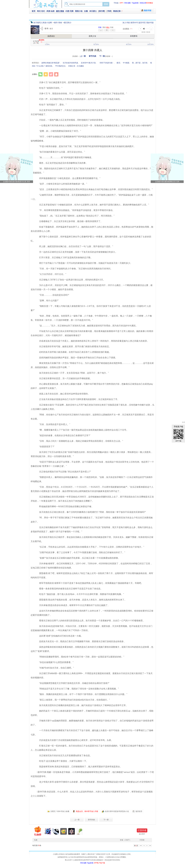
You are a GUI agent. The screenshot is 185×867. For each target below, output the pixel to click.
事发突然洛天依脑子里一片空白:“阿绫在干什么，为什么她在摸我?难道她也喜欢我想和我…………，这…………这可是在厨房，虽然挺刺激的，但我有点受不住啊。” (92, 365)
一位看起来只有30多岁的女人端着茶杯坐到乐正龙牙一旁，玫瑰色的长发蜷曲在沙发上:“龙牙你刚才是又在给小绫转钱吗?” (93, 125)
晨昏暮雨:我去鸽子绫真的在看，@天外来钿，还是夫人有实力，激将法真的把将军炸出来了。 (80, 600)
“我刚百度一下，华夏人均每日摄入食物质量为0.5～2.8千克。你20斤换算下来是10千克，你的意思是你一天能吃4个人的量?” (91, 308)
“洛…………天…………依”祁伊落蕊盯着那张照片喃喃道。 (64, 157)
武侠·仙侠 (50, 11)
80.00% (128, 44)
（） (128, 29)
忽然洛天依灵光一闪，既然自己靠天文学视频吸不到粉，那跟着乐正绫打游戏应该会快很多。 (80, 641)
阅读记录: (117, 11)
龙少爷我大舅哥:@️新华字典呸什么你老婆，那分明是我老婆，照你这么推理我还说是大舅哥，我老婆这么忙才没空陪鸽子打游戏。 (92, 784)
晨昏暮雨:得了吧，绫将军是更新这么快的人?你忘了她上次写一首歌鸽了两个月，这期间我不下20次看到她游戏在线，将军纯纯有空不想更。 (92, 575)
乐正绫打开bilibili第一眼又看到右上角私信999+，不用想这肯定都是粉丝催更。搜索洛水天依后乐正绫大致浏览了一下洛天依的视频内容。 (92, 675)
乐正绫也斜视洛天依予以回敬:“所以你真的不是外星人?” (63, 472)
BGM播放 (149, 3)
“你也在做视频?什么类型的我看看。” (54, 662)
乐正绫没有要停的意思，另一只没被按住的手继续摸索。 (63, 378)
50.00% (96, 44)
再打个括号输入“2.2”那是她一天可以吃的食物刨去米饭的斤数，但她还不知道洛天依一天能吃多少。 (83, 263)
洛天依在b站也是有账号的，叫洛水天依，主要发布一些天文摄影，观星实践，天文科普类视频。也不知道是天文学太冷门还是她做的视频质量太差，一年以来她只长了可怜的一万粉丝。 (91, 628)
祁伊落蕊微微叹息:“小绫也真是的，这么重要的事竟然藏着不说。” (67, 178)
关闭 (183, 422)
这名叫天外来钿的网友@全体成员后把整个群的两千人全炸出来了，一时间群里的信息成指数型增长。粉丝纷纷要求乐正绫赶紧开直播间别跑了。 (92, 613)
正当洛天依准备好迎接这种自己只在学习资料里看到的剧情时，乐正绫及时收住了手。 (77, 399)
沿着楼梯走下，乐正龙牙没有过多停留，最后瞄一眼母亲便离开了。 (69, 221)
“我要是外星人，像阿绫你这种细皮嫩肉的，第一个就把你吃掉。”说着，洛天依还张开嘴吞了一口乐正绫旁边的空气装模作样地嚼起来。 (92, 479)
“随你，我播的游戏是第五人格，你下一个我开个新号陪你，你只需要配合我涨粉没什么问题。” (81, 694)
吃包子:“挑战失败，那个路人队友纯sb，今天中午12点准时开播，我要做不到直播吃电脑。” (79, 594)
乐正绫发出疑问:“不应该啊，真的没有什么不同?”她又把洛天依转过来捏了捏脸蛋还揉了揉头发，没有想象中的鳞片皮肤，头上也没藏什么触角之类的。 (92, 407)
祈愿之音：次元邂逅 (76, 66)
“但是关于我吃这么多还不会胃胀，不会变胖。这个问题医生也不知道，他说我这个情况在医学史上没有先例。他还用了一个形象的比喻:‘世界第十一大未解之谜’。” (92, 464)
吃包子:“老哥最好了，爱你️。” (50, 105)
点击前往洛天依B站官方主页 (16, 167)
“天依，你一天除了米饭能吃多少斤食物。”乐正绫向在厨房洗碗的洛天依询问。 (73, 268)
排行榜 (101, 11)
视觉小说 (78, 11)
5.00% (47, 44)
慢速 (104, 27)
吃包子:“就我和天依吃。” (48, 88)
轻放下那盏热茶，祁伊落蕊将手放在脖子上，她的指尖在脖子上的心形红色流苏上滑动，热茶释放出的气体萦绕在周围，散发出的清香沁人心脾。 (92, 229)
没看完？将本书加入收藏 (59, 811)
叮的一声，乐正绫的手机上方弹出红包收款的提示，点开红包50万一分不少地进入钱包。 (78, 99)
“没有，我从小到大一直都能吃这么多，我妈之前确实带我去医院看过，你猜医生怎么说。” (79, 441)
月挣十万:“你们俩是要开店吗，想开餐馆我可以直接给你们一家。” (67, 82)
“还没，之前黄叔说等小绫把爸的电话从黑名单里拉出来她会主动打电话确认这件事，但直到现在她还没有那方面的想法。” (94, 189)
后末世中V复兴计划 (88, 63)
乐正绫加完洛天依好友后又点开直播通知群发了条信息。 (63, 755)
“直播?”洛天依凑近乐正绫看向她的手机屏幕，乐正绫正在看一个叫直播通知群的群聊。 (77, 558)
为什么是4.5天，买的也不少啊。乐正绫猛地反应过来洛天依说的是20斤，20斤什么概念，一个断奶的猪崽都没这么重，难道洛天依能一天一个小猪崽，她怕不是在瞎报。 (91, 287)
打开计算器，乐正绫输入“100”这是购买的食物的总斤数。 (64, 257)
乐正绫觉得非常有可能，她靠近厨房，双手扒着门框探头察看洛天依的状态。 (73, 346)
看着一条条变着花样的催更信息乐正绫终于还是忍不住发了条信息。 (69, 589)
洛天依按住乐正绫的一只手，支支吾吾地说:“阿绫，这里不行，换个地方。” (72, 373)
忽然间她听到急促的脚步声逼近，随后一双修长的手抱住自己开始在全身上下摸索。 (76, 357)
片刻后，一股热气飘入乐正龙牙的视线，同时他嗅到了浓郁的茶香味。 (70, 120)
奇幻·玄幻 (41, 11)
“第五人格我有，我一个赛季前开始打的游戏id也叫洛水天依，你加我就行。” (72, 700)
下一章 (102, 56)
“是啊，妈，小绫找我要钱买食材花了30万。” (58, 131)
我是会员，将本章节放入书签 (87, 811)
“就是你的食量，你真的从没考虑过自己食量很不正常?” (62, 435)
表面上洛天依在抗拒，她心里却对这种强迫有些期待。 (62, 394)
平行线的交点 (60, 66)
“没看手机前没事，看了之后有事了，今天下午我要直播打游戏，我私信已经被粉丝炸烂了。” (80, 552)
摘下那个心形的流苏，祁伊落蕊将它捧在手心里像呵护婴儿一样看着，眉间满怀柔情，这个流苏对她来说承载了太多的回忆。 (91, 239)
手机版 (116, 3)
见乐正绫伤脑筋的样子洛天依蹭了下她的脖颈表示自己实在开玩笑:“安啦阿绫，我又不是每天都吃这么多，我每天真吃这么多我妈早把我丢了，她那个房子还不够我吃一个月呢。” (91, 529)
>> (150, 846)
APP (121, 3)
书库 (109, 11)
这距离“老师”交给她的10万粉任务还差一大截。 (59, 636)
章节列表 (92, 56)
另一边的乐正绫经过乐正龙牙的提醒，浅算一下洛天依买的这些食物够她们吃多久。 (76, 252)
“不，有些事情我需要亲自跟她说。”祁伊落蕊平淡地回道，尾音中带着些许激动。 (75, 210)
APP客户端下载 (99, 863)
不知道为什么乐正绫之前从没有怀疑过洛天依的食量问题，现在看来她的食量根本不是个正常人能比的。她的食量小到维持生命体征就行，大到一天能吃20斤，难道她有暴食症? (92, 333)
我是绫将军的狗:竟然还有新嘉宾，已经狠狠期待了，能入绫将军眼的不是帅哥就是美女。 (78, 766)
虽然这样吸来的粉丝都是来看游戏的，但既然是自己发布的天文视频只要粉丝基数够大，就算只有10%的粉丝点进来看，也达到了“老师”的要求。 (92, 649)
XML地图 (127, 3)
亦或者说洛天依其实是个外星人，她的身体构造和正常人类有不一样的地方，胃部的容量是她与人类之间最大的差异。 (92, 341)
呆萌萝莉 (133, 36)
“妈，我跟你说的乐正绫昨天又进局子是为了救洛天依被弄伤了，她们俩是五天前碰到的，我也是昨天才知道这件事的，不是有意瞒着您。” (92, 170)
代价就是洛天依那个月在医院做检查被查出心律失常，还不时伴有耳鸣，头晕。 (74, 740)
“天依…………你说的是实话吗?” (52, 295)
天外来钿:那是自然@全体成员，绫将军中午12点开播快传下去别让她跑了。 (72, 605)
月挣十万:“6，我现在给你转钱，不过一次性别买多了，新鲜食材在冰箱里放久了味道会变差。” (81, 93)
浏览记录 (143, 3)
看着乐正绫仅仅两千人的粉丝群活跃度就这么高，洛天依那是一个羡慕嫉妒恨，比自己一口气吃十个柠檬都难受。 (90, 620)
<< (141, 846)
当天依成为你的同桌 (70, 63)
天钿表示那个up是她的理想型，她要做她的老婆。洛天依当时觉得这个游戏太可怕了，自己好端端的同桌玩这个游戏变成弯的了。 (92, 723)
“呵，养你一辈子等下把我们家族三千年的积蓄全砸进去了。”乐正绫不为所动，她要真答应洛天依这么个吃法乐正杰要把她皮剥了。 (92, 519)
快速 (111, 27)
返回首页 (138, 811)
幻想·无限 (69, 11)
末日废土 (93, 11)
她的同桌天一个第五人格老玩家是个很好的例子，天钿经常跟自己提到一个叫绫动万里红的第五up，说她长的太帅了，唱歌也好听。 (92, 713)
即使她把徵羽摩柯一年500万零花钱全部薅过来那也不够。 (64, 506)
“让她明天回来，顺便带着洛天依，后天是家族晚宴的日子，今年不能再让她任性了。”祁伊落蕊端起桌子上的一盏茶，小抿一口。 (92, 197)
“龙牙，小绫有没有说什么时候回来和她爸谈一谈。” (61, 184)
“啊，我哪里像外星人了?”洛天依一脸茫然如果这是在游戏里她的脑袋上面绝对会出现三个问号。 (81, 430)
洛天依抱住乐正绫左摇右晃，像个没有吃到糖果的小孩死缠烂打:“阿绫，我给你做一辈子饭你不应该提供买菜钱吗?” (90, 512)
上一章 (83, 56)
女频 (86, 11)
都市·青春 (60, 11)
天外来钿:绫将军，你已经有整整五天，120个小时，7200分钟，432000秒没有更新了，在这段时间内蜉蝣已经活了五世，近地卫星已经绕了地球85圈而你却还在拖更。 (91, 565)
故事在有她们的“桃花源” (50, 63)
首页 (33, 11)
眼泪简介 (67, 23)
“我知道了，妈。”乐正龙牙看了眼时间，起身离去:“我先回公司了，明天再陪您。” (74, 216)
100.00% (150, 44)
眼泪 (118, 63)
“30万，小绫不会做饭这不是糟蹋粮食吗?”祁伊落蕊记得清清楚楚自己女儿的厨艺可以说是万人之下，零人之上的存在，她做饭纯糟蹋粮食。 (92, 138)
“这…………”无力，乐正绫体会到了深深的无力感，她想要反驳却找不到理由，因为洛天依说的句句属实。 (86, 326)
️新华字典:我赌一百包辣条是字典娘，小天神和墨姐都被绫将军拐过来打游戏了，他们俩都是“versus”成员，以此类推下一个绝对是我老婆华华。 (92, 774)
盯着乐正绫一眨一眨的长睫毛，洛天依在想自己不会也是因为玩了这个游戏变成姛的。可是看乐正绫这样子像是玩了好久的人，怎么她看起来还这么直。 (92, 748)
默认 (108, 27)
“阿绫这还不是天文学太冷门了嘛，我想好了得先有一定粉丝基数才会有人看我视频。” (77, 689)
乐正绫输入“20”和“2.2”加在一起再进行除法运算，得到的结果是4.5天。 (70, 280)
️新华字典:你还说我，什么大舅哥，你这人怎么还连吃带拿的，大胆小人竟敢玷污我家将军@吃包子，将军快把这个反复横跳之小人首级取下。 (92, 794)
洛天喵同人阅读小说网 (42, 23)
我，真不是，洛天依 (139, 63)
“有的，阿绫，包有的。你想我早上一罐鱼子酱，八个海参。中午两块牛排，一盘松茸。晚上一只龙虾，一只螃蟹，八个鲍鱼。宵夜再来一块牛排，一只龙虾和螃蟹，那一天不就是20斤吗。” (91, 318)
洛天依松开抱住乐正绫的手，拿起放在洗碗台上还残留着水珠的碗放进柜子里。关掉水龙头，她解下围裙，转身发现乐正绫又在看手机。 (92, 539)
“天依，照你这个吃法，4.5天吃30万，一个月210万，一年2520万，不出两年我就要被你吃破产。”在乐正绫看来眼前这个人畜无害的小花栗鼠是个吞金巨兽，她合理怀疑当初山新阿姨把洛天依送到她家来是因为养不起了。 (92, 489)
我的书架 (150, 23)
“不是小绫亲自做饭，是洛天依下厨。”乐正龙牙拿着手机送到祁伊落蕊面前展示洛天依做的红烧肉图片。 (85, 146)
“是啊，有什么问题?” (47, 300)
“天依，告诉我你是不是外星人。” (52, 424)
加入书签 (126, 23)
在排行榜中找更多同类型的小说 (117, 811)
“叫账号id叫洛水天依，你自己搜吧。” (54, 668)
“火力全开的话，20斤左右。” (50, 274)
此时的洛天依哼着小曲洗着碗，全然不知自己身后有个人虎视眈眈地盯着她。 (73, 352)
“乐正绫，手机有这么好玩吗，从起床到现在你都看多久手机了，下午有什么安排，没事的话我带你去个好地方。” (89, 547)
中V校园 (126, 63)
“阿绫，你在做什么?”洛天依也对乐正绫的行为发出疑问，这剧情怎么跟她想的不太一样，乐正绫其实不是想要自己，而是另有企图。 (92, 416)
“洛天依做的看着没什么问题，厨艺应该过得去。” (60, 152)
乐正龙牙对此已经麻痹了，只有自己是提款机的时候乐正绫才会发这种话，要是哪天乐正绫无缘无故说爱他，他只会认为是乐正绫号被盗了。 (92, 112)
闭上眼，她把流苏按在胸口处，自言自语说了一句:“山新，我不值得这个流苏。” (74, 246)
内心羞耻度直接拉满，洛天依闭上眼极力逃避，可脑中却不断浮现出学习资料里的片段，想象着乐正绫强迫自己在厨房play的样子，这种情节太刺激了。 (92, 386)
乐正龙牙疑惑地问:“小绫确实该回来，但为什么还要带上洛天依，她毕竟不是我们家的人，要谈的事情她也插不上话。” (92, 205)
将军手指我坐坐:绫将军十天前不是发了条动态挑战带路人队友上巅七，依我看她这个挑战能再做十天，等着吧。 (89, 583)
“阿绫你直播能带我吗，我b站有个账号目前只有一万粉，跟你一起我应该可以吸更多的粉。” (79, 657)
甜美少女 (92, 36)
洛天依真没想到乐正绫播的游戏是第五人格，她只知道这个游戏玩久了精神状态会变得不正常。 (81, 705)
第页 (136, 846)
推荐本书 (134, 23)
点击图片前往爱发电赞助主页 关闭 (167, 182)
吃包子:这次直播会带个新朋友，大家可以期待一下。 (61, 761)
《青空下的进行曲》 (106, 63)
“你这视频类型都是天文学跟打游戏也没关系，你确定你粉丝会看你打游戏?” (72, 683)
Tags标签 (135, 3)
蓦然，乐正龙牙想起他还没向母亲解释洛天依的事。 (61, 163)
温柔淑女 (51, 36)
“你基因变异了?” (44, 446)
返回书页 (142, 23)
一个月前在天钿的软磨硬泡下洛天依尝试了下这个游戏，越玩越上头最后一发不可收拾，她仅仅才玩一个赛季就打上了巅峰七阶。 (92, 732)
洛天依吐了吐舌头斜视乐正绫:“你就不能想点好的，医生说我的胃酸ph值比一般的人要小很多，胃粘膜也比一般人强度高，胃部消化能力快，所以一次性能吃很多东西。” (92, 454)
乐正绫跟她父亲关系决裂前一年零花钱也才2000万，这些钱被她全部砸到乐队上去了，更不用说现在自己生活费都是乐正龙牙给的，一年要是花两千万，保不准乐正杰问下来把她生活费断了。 (92, 499)
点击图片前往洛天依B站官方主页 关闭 (16, 182)
